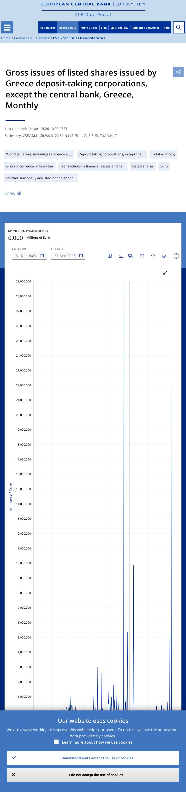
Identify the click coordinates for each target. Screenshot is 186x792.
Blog (104, 27)
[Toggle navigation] (7, 27)
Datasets (42, 38)
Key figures (47, 27)
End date (57, 249)
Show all (12, 193)
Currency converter (146, 27)
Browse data (68, 27)
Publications (88, 27)
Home (5, 38)
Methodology (119, 27)
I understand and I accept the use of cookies (96, 758)
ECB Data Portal (93, 14)
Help (166, 27)
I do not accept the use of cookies (96, 775)
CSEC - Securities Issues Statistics (79, 38)
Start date (19, 249)
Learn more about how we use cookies (97, 742)
